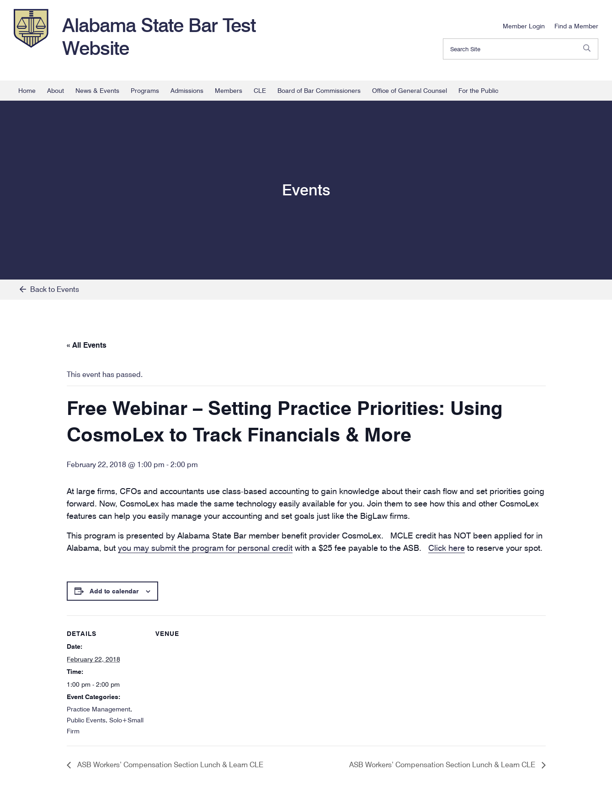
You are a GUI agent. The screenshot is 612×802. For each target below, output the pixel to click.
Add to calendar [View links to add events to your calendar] (114, 591)
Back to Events (49, 289)
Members (228, 90)
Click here (446, 548)
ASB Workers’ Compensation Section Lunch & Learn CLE (169, 764)
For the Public (478, 90)
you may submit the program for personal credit (205, 548)
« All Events (86, 345)
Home (27, 90)
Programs (145, 90)
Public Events (86, 720)
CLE (260, 90)
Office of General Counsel (409, 90)
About (55, 90)
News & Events (97, 90)
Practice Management (98, 709)
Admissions (186, 90)
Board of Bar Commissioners (319, 90)
